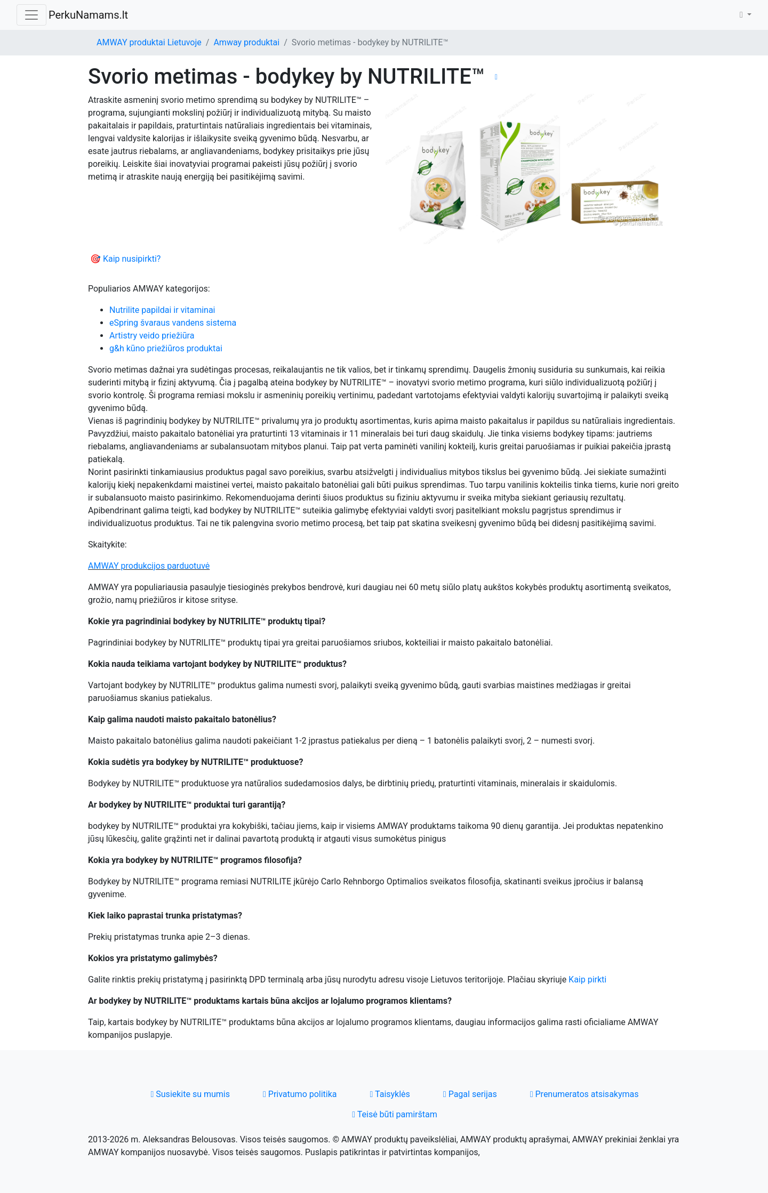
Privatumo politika (300, 1094)
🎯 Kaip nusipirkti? (125, 259)
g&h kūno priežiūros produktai (165, 348)
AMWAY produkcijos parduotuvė (149, 566)
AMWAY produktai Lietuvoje (149, 42)
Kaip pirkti (587, 979)
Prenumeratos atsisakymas (584, 1094)
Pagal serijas (470, 1094)
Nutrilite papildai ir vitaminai (162, 310)
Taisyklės (390, 1094)
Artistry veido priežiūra (151, 336)
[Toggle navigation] (31, 15)
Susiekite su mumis (190, 1094)
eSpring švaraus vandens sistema (172, 323)
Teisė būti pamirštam (394, 1114)
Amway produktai (246, 42)
